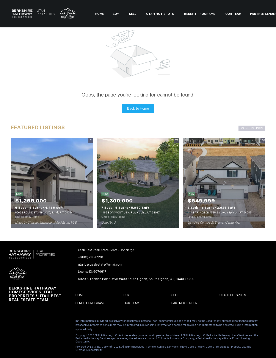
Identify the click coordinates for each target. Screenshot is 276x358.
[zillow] (37, 322)
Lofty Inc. (95, 346)
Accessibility (94, 350)
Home (99, 14)
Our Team (233, 14)
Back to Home (138, 108)
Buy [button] (116, 14)
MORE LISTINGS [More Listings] (252, 128)
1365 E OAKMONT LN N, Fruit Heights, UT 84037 (130, 212)
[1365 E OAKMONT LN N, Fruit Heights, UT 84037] (138, 183)
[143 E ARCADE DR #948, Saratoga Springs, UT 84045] (224, 183)
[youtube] (55, 322)
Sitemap (80, 350)
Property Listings (241, 346)
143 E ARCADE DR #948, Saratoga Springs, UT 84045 (219, 212)
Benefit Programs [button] (199, 14)
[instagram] (46, 322)
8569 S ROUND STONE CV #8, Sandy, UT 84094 (44, 212)
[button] (80, 296)
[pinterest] (63, 322)
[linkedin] (20, 322)
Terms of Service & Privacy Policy (166, 346)
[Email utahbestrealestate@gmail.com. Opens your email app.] (116, 264)
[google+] (12, 331)
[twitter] (29, 322)
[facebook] (12, 322)
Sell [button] (132, 14)
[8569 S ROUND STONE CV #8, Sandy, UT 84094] (52, 183)
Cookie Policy (196, 346)
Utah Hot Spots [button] (160, 14)
